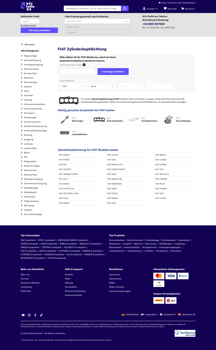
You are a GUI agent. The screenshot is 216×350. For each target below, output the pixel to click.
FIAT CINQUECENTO (116, 169)
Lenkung (28, 143)
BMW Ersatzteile (68, 243)
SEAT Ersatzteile (47, 251)
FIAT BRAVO (64, 203)
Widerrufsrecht (116, 287)
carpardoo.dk (188, 314)
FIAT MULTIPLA (162, 174)
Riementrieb (30, 170)
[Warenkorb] (187, 8)
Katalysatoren (135, 251)
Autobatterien (149, 247)
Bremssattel (115, 247)
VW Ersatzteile (28, 240)
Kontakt (69, 274)
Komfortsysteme (32, 121)
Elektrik (28, 86)
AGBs (112, 282)
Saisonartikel (30, 174)
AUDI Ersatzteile (49, 243)
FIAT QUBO (112, 188)
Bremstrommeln (135, 240)
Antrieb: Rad (30, 73)
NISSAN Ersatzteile (54, 254)
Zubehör (28, 209)
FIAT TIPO (159, 169)
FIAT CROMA (160, 164)
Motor (27, 152)
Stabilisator (115, 243)
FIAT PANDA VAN (114, 179)
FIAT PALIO (160, 184)
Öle (25, 157)
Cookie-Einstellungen (120, 291)
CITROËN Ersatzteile (31, 254)
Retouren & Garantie (75, 291)
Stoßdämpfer (30, 192)
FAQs (67, 278)
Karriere (26, 278)
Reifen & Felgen (32, 165)
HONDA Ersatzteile (94, 254)
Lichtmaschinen (117, 251)
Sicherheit (26, 291)
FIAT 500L (111, 159)
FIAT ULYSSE (161, 159)
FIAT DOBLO (64, 184)
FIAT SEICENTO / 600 (68, 193)
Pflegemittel (30, 161)
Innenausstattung (33, 108)
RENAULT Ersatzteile (90, 243)
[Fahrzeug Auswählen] (113, 71)
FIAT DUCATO (65, 169)
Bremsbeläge (152, 240)
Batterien (28, 77)
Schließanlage (31, 187)
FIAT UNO (159, 193)
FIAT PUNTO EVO (66, 188)
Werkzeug (29, 205)
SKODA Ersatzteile (30, 247)
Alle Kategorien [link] (30, 51)
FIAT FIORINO (161, 179)
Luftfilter (149, 251)
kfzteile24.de (132, 314)
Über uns (25, 274)
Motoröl (138, 243)
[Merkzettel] (170, 8)
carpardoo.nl (151, 314)
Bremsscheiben (117, 240)
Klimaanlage (30, 117)
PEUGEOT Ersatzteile (75, 247)
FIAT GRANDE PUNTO (68, 174)
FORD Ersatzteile (29, 243)
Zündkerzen (162, 251)
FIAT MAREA (112, 198)
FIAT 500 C (64, 179)
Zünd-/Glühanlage (33, 214)
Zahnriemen (151, 243)
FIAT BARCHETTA (115, 164)
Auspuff (127, 243)
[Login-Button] (151, 8)
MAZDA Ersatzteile (92, 251)
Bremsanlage (30, 82)
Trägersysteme (31, 201)
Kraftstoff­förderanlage (35, 130)
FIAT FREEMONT (114, 184)
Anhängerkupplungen (170, 247)
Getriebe (28, 95)
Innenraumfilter (132, 247)
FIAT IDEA (111, 203)
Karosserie (29, 113)
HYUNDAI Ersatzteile (69, 251)
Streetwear (29, 196)
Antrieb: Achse (31, 69)
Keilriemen (176, 251)
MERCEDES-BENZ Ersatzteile (73, 240)
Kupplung (28, 139)
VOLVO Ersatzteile (57, 258)
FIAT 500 (63, 164)
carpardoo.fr (170, 314)
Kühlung (28, 135)
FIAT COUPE (160, 198)
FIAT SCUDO (112, 155)
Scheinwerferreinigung (35, 183)
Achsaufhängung (32, 60)
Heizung (28, 99)
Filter (26, 91)
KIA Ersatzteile (74, 254)
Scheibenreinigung (33, 179)
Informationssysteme (34, 104)
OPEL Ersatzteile (46, 240)
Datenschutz (115, 278)
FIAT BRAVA (160, 155)
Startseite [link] (30, 44)
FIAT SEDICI (112, 193)
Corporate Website (31, 282)
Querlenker (184, 240)
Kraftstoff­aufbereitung (35, 126)
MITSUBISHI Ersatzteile (33, 258)
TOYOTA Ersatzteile (51, 247)
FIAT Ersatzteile (29, 251)
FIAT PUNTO (64, 159)
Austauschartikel (73, 295)
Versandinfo (71, 287)
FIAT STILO (64, 198)
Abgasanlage (30, 55)
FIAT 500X (111, 174)
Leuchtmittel (30, 148)
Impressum (114, 274)
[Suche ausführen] (125, 8)
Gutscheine (26, 287)
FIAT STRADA (161, 188)
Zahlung (69, 282)
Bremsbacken (169, 240)
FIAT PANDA (64, 155)
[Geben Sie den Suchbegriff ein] (92, 8)
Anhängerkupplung (33, 64)
